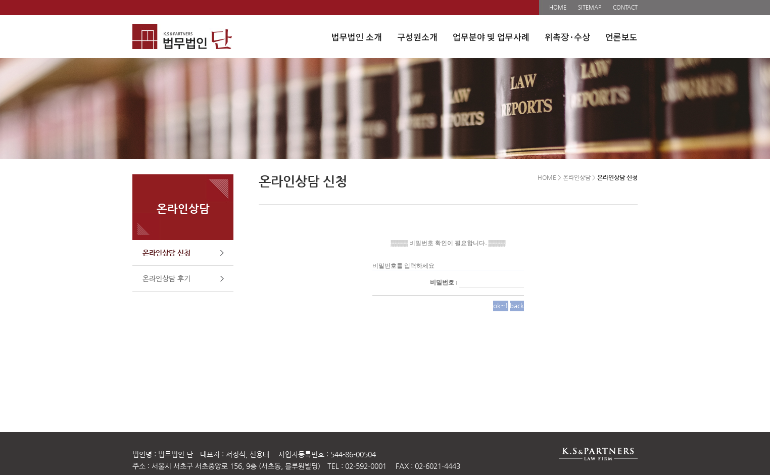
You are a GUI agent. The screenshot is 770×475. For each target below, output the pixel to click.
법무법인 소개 (356, 36)
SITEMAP (589, 7)
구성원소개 (417, 36)
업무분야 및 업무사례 (491, 36)
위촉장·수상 (567, 36)
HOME (557, 7)
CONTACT (625, 7)
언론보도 (621, 36)
